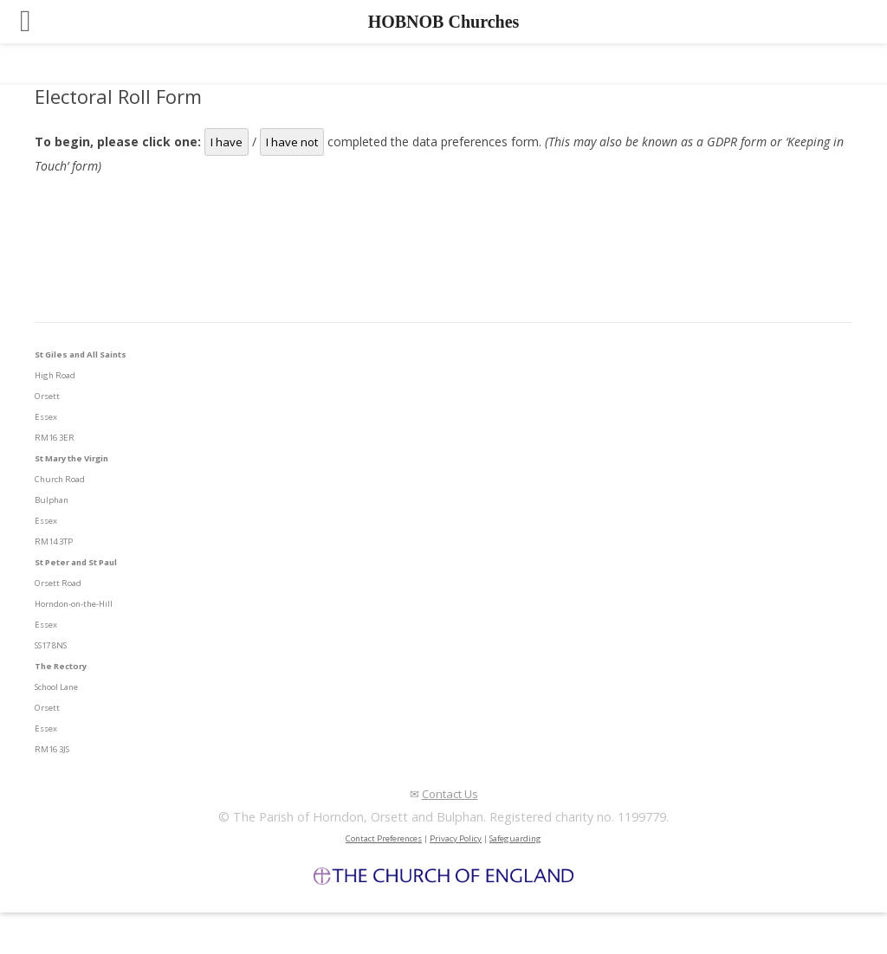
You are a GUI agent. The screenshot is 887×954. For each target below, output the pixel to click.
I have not (292, 142)
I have (226, 142)
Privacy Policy (456, 838)
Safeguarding (515, 838)
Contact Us (450, 794)
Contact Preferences (384, 838)
